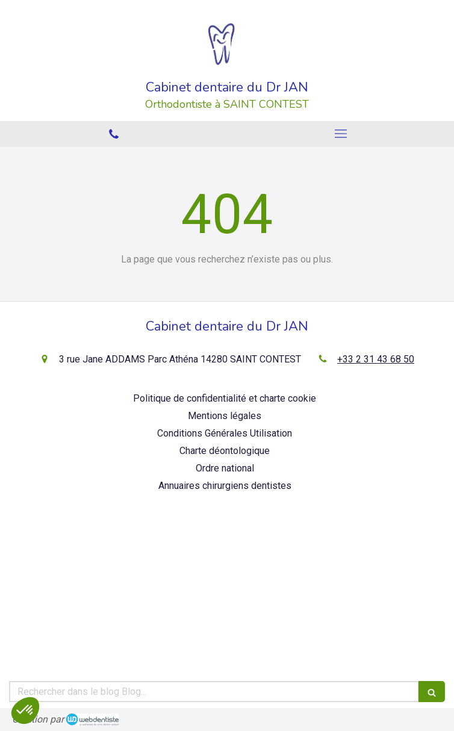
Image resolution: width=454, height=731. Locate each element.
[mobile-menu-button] (340, 134)
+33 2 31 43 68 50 (375, 359)
